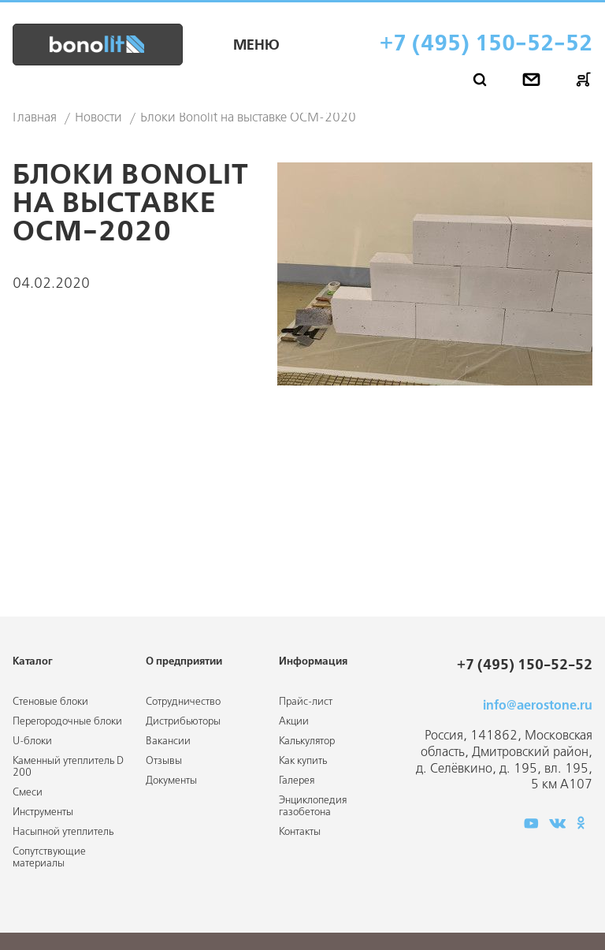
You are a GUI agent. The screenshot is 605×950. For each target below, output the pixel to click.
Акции (294, 722)
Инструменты (43, 812)
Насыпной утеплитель (63, 832)
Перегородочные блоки (67, 722)
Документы (171, 781)
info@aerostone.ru (537, 706)
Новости (98, 118)
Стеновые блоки (50, 702)
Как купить (303, 761)
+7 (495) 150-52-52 (486, 44)
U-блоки (32, 741)
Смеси (28, 793)
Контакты (300, 832)
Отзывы (164, 761)
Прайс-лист (305, 702)
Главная (35, 118)
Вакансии (168, 741)
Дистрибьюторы (183, 722)
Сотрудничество (183, 702)
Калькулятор (307, 741)
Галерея (296, 781)
